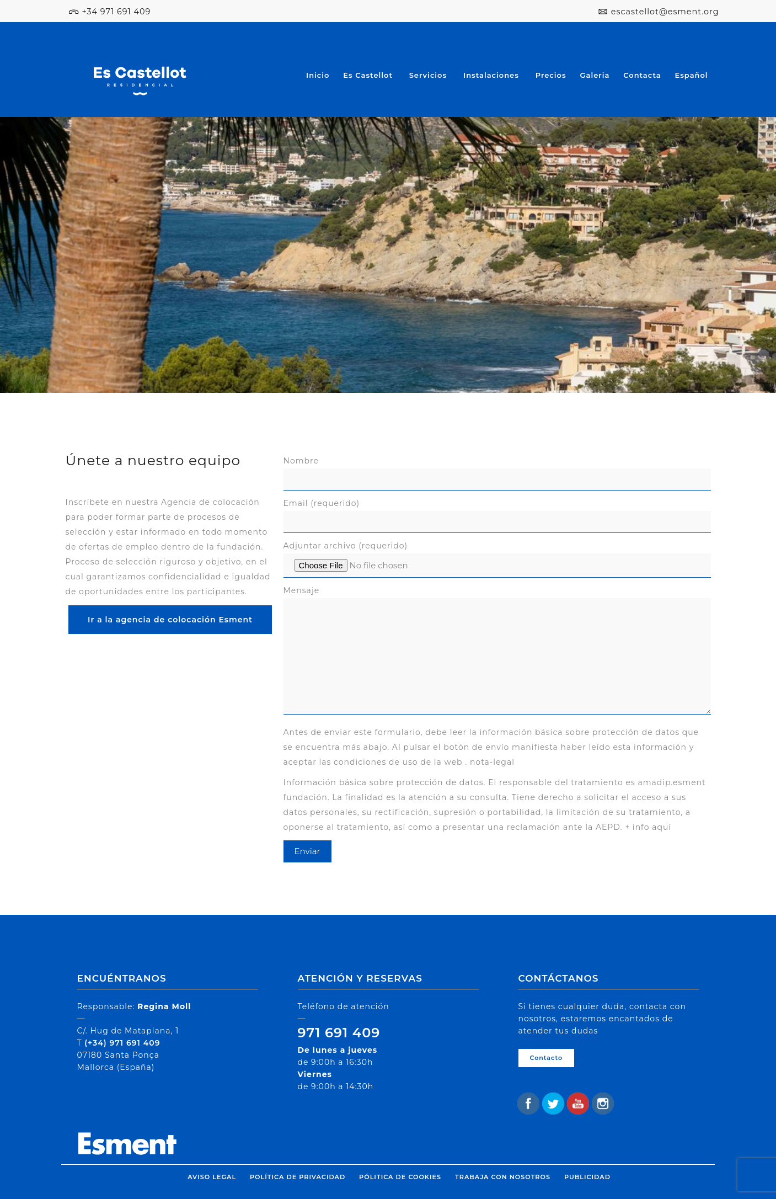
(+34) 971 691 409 (122, 1043)
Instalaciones (491, 75)
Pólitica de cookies (400, 1177)
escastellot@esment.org (665, 12)
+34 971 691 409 (116, 12)
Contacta (642, 75)
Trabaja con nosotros (502, 1177)
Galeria (595, 75)
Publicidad (587, 1177)
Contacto (546, 1058)
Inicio (317, 75)
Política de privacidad (297, 1177)
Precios (551, 75)
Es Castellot (368, 75)
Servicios (428, 75)
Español (691, 75)
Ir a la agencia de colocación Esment (170, 620)
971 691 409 (339, 1033)
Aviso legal (212, 1177)
